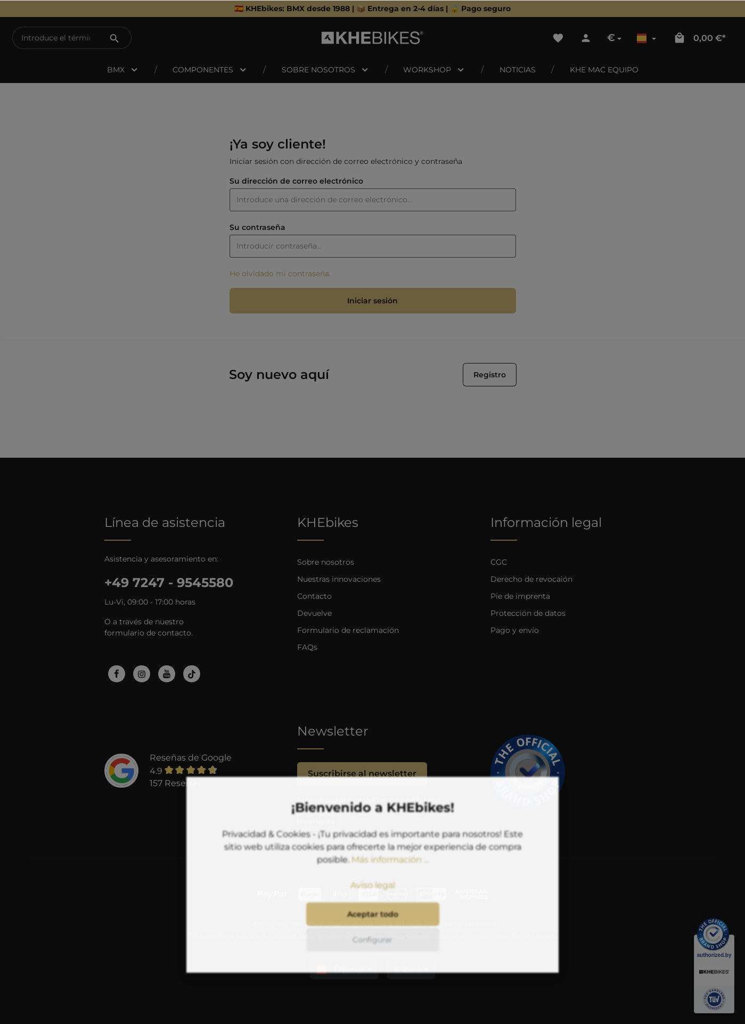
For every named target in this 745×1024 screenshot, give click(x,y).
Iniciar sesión (372, 300)
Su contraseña (257, 227)
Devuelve (314, 613)
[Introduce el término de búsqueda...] (56, 37)
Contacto (314, 596)
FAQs (307, 647)
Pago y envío (514, 630)
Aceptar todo (372, 928)
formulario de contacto (147, 633)
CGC (498, 562)
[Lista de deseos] (558, 37)
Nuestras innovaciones (339, 579)
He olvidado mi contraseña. (280, 273)
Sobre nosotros (325, 562)
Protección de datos (528, 613)
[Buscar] (114, 37)
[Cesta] (699, 37)
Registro (489, 374)
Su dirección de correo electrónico (296, 181)
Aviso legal (372, 899)
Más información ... (390, 874)
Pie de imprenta (520, 596)
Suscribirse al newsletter (362, 774)
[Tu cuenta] (585, 37)
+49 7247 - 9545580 (168, 582)
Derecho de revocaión (531, 579)
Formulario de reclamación (348, 630)
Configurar (372, 954)
